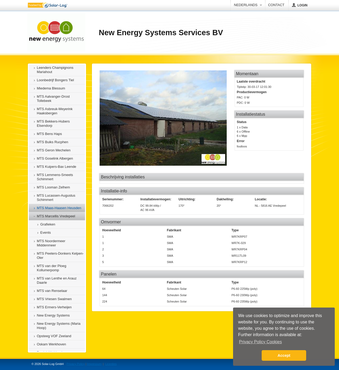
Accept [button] (284, 355)
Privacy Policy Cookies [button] (260, 342)
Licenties (111, 364)
